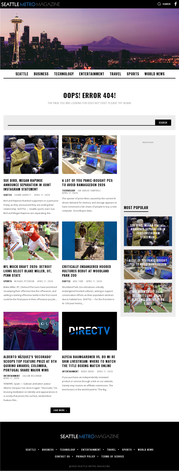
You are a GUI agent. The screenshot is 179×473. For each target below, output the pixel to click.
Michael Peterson (24, 283)
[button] (164, 4)
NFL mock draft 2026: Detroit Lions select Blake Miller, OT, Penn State (27, 273)
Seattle (7, 197)
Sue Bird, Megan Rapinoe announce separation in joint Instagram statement (27, 187)
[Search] (162, 124)
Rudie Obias (87, 373)
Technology (68, 193)
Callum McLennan (32, 378)
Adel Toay (78, 283)
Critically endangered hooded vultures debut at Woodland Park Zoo (86, 273)
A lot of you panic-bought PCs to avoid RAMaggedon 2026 (87, 184)
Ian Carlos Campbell (89, 192)
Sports (7, 283)
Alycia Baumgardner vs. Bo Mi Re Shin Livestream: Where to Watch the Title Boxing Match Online (89, 363)
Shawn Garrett (22, 197)
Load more (60, 412)
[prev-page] (159, 224)
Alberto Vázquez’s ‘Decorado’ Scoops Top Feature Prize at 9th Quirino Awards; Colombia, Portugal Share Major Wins (30, 366)
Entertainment (11, 378)
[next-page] (166, 224)
